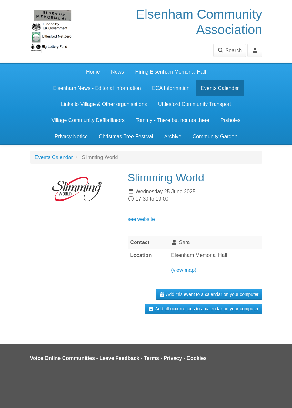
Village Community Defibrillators (88, 120)
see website (141, 219)
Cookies (196, 358)
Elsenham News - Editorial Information (97, 88)
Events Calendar (220, 88)
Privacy (173, 358)
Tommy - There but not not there (172, 120)
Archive (172, 136)
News (117, 72)
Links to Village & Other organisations (104, 104)
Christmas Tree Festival (126, 136)
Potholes (230, 120)
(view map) (183, 270)
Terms (151, 358)
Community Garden (215, 136)
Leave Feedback (119, 358)
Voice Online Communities (62, 358)
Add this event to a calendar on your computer (208, 294)
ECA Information (171, 88)
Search (229, 50)
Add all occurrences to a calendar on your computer (203, 308)
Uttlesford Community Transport (194, 104)
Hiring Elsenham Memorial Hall (170, 72)
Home (93, 72)
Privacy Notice (71, 136)
